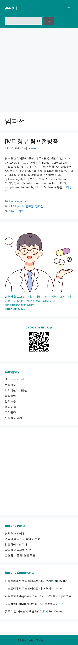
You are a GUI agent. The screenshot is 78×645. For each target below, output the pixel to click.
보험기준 (10, 385)
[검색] (49, 21)
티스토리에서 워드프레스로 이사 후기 (28, 580)
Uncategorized (18, 201)
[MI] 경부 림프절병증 (31, 141)
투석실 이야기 (13, 418)
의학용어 (10, 396)
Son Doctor (56, 611)
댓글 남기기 (16, 211)
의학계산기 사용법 (16, 390)
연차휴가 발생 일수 (16, 533)
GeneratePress (52, 639)
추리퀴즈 (10, 412)
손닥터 (11, 8)
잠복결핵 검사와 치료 (18, 550)
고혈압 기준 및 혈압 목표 (20, 555)
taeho (58, 588)
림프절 (29, 206)
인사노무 (10, 401)
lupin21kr (61, 580)
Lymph (19, 206)
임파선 (39, 206)
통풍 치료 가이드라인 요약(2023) (25, 611)
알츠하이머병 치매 (16, 544)
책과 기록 (11, 407)
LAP (11, 206)
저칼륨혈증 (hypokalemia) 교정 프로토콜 (30, 596)
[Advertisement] (39, 68)
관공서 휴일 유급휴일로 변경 (22, 539)
